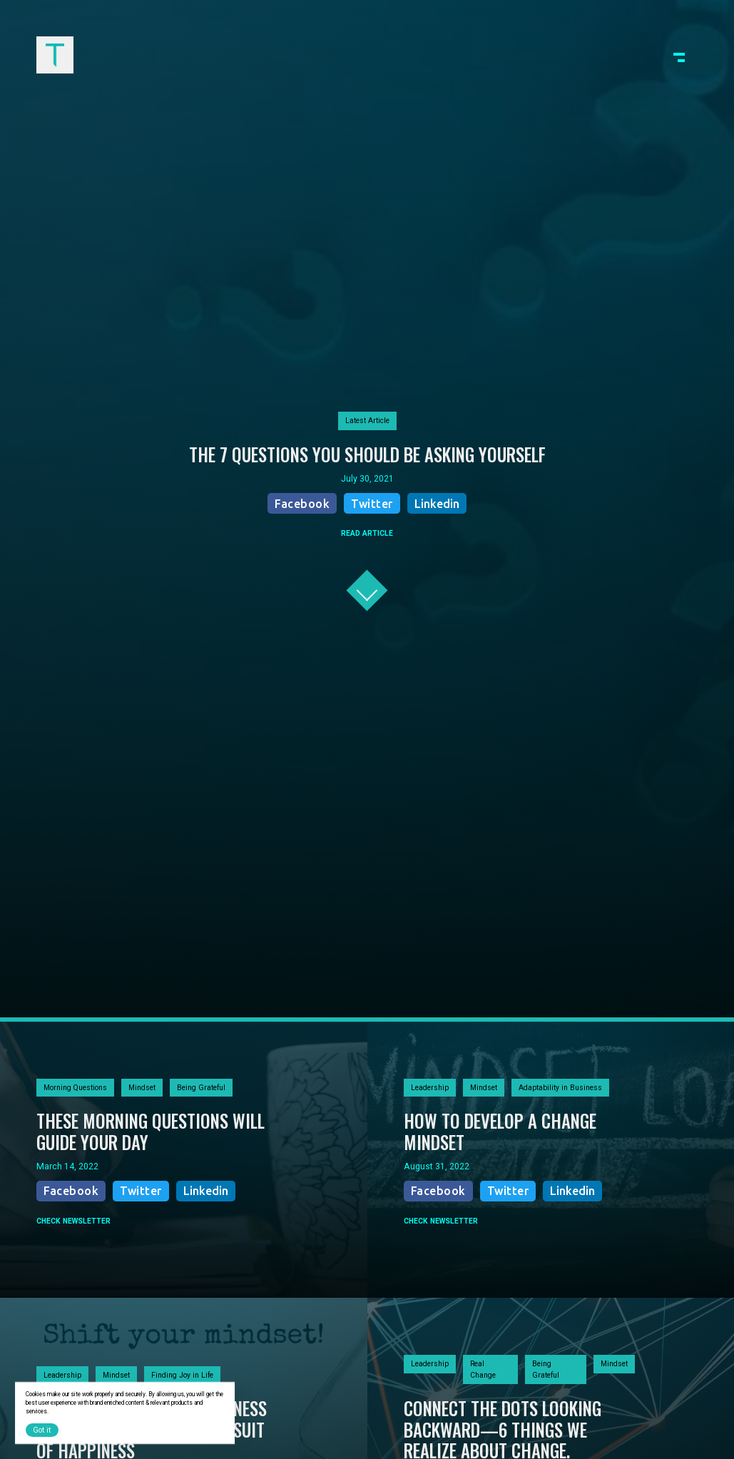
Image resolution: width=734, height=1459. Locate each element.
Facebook (302, 503)
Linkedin (436, 503)
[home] (54, 54)
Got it (42, 1430)
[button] (679, 54)
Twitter (372, 503)
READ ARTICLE (367, 533)
